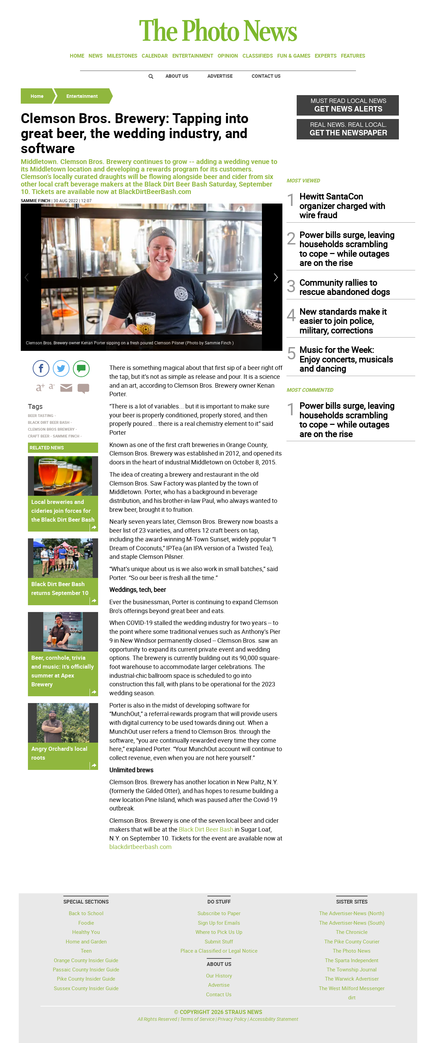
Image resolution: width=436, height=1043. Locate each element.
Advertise (220, 76)
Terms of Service (197, 1019)
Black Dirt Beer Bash (206, 829)
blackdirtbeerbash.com (140, 847)
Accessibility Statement (274, 1019)
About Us (177, 76)
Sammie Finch (35, 200)
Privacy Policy (232, 1019)
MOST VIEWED (303, 180)
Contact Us (266, 76)
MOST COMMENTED (309, 389)
